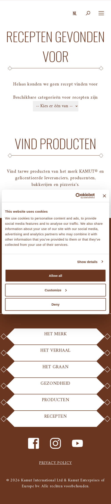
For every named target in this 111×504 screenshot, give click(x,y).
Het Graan (55, 370)
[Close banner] (104, 195)
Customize (56, 290)
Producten (55, 403)
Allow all (55, 275)
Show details (87, 261)
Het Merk (55, 337)
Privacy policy (55, 463)
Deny (56, 304)
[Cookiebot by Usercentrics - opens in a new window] (75, 196)
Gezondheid (55, 386)
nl (75, 13)
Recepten (55, 419)
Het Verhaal (55, 353)
